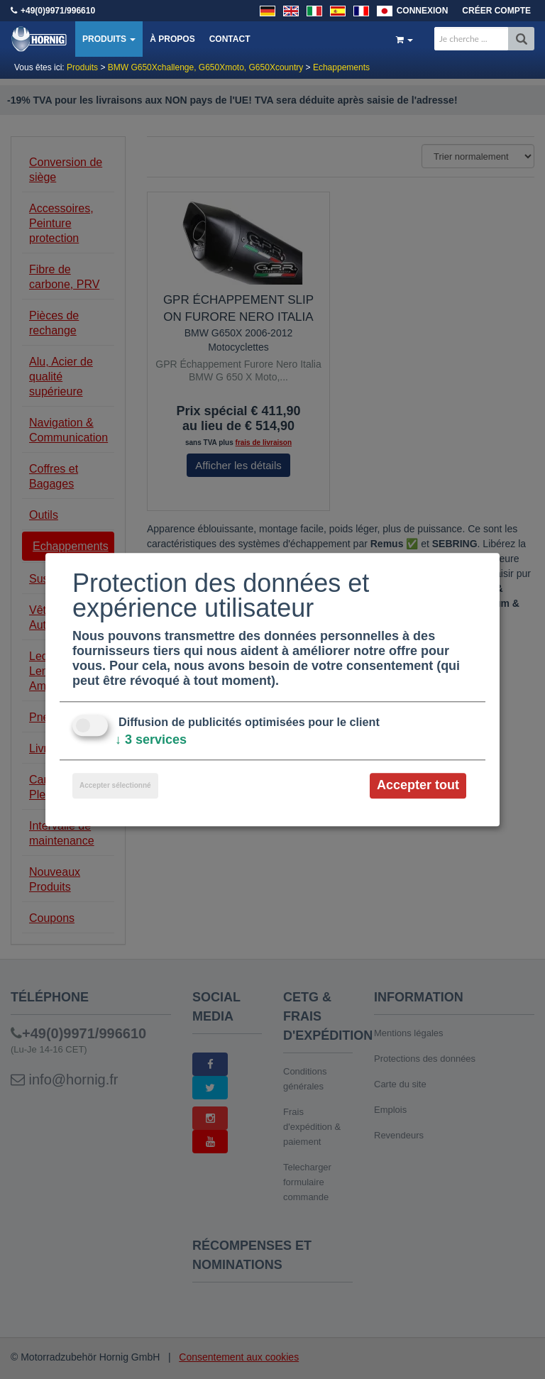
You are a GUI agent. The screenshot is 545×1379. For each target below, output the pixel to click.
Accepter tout (418, 786)
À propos (172, 39)
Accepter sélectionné (115, 786)
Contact (230, 39)
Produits (109, 39)
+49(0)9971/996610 (58, 11)
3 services (151, 740)
